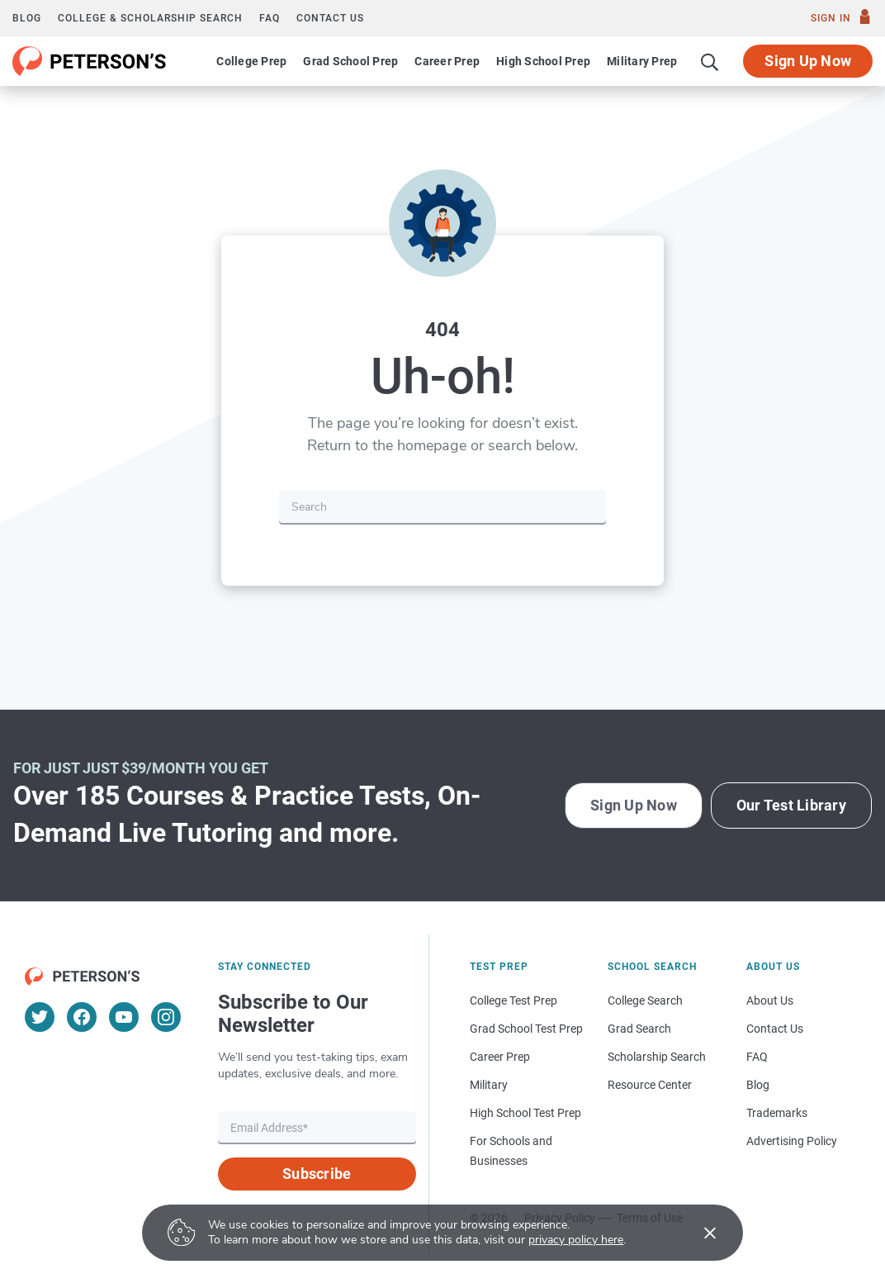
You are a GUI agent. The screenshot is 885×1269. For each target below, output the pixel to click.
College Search (645, 1000)
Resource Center (650, 1084)
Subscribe (316, 1173)
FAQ (269, 18)
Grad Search (639, 1028)
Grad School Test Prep (526, 1028)
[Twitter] (39, 1017)
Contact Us (774, 1028)
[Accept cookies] (698, 1232)
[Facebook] (82, 1017)
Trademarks (776, 1112)
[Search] (709, 61)
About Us (769, 1000)
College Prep (251, 61)
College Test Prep (513, 1000)
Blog (26, 18)
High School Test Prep (525, 1112)
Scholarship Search (657, 1056)
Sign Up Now (807, 60)
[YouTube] (124, 1017)
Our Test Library (791, 805)
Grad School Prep (350, 61)
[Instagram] (166, 1017)
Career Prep (447, 61)
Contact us (330, 18)
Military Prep (642, 61)
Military (489, 1084)
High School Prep (543, 61)
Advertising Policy (791, 1141)
